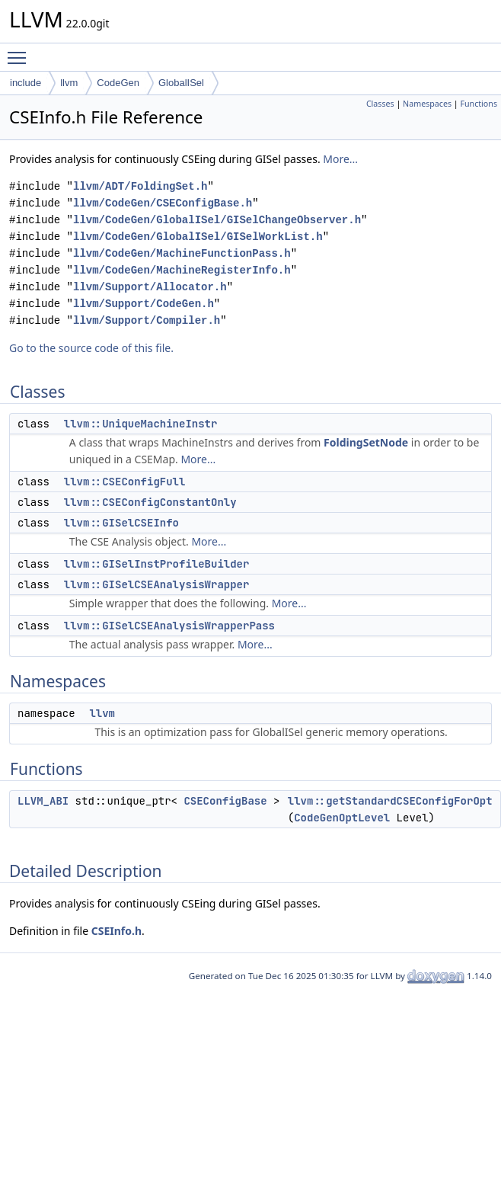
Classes (380, 103)
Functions (478, 103)
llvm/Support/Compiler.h (146, 320)
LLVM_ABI (43, 801)
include (25, 82)
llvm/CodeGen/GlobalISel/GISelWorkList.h (198, 236)
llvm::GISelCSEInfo (121, 523)
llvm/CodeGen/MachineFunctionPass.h (182, 253)
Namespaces (427, 103)
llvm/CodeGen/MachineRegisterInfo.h (182, 270)
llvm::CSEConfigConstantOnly (150, 502)
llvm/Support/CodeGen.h (143, 303)
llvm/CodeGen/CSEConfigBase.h (162, 203)
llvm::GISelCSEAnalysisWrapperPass (169, 625)
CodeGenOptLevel (342, 817)
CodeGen (118, 82)
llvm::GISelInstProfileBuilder (157, 564)
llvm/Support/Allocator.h (150, 287)
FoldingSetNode (366, 442)
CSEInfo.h (116, 931)
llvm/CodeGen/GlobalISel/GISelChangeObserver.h (217, 220)
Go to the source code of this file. (91, 348)
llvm (69, 82)
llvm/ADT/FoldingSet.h (140, 186)
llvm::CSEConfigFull (125, 481)
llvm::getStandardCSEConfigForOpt (390, 801)
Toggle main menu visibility (21, 51)
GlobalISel (181, 82)
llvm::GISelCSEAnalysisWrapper (157, 584)
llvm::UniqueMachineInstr (141, 424)
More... (340, 159)
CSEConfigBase (224, 801)
